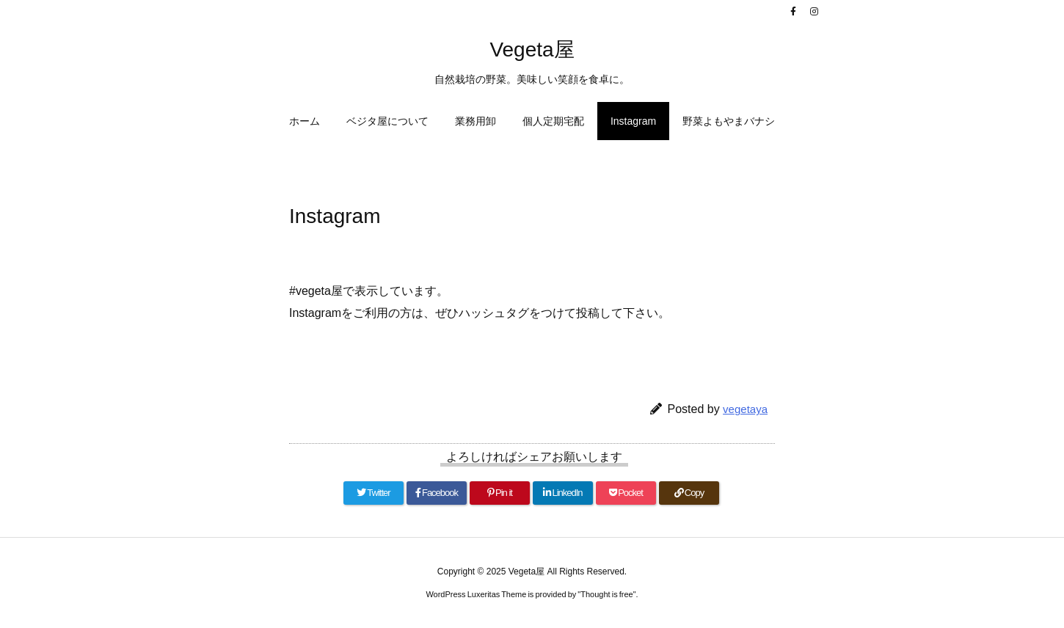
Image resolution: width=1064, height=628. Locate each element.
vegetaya (745, 409)
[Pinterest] (500, 493)
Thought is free (606, 594)
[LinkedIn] (563, 493)
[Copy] (689, 493)
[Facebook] (437, 493)
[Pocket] (626, 493)
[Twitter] (373, 493)
